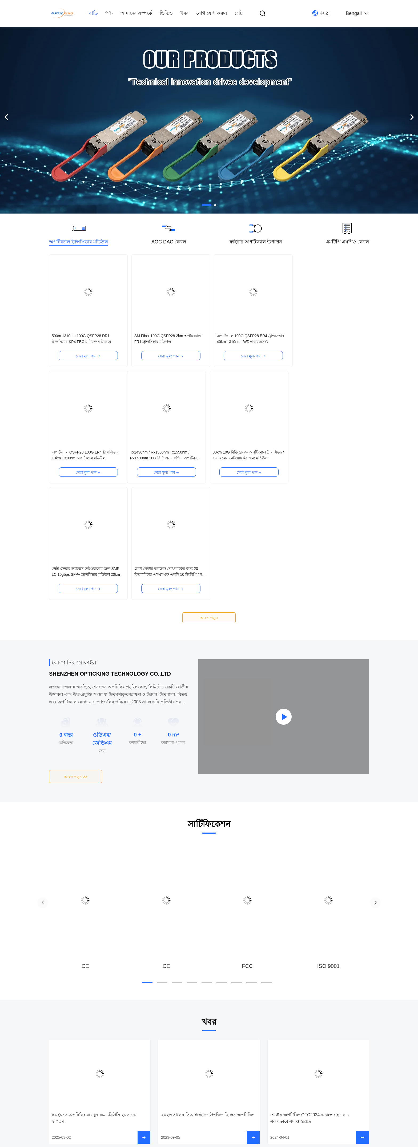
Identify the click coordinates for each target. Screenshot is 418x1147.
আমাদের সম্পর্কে (136, 13)
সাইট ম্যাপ (100, 1142)
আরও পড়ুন (209, 501)
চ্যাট (239, 13)
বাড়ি (93, 13)
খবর (184, 13)
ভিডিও (166, 13)
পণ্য (109, 13)
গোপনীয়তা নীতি (77, 1142)
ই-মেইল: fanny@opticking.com (197, 1087)
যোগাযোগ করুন (211, 13)
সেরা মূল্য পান (87, 356)
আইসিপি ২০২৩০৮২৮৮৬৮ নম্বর (135, 1142)
